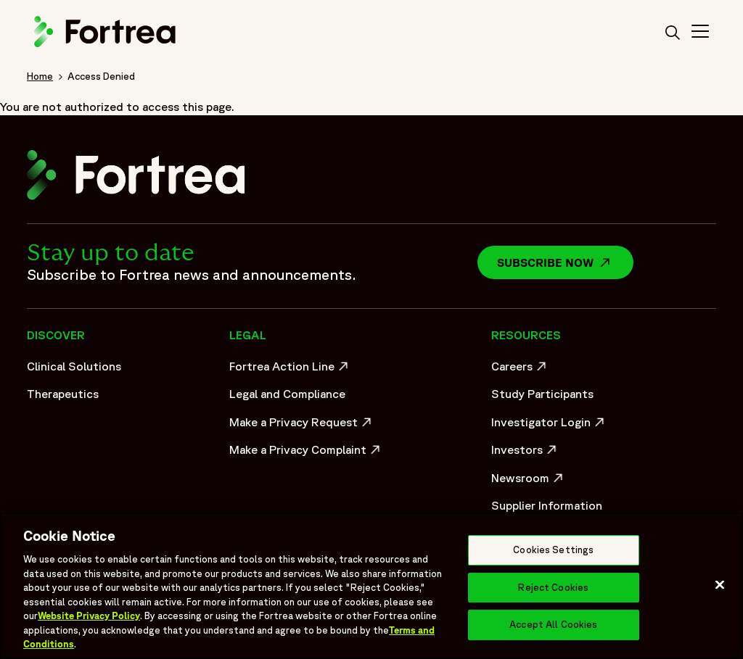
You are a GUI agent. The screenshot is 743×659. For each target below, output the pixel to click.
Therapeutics (63, 393)
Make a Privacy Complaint (301, 453)
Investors (525, 453)
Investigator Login (549, 425)
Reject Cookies (553, 587)
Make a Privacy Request (301, 425)
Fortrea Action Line (290, 370)
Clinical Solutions (74, 366)
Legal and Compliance (287, 393)
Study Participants (542, 393)
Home (40, 76)
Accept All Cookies (553, 625)
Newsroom (529, 481)
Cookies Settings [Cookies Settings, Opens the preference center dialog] (553, 549)
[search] (672, 33)
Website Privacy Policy (89, 615)
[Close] (720, 585)
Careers (520, 370)
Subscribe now (565, 262)
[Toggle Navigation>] (700, 33)
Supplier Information (546, 505)
